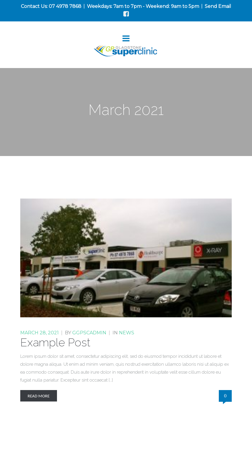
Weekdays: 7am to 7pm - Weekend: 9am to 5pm (143, 6)
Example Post (55, 342)
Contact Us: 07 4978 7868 (51, 6)
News (126, 333)
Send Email (218, 6)
